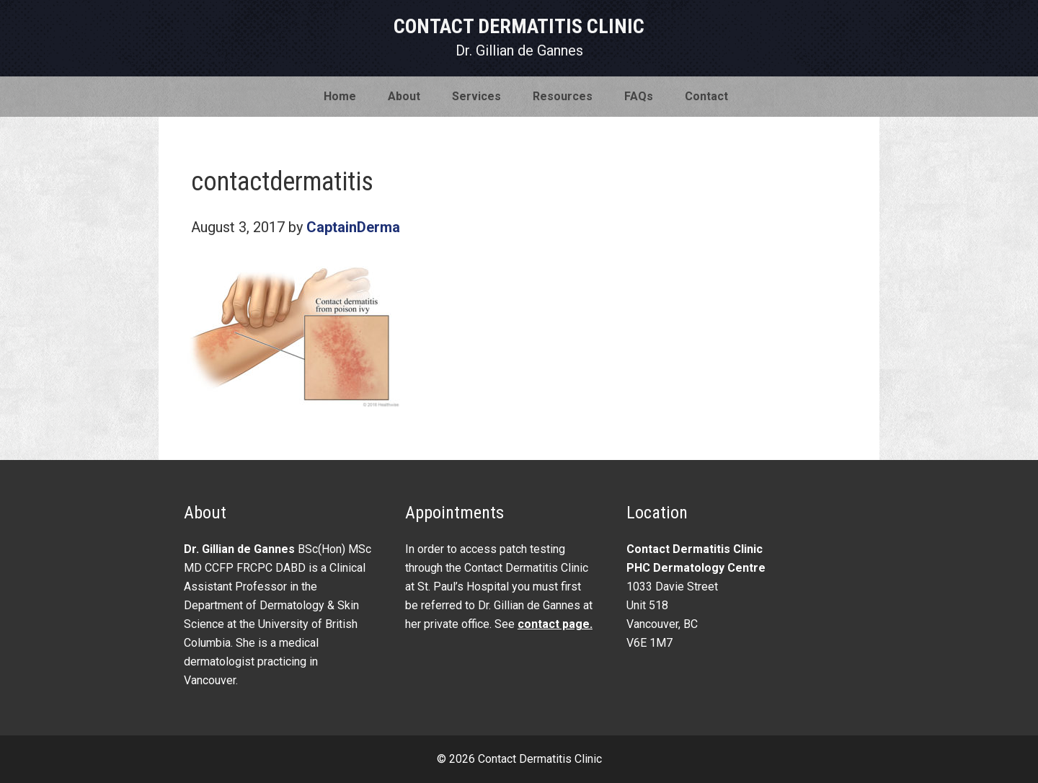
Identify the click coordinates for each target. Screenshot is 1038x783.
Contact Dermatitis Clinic (519, 26)
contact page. (555, 624)
